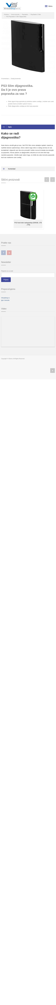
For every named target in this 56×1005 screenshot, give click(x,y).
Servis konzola (15, 14)
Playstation (25, 14)
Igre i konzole (5, 300)
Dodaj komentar (16, 78)
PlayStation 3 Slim (35, 14)
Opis (6, 127)
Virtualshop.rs (5, 298)
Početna (6, 14)
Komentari (8, 168)
